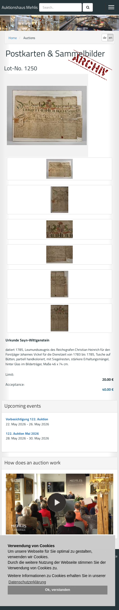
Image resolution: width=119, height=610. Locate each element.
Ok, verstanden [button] (57, 590)
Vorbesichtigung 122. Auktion (27, 419)
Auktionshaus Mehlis (20, 7)
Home (13, 37)
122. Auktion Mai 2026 (22, 433)
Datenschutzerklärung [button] (27, 582)
